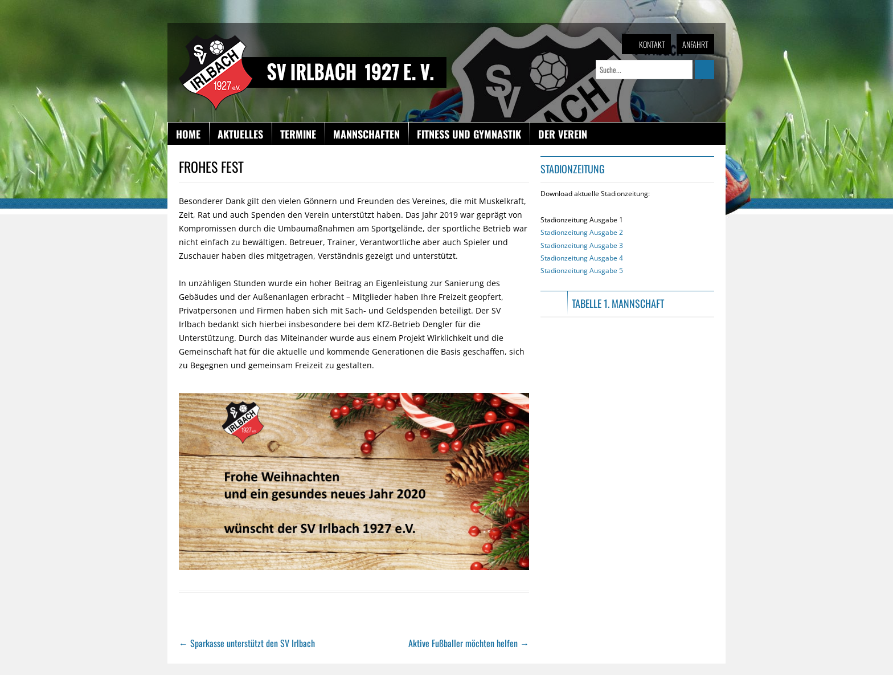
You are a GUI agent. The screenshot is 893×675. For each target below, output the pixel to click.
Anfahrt (695, 44)
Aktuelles (240, 134)
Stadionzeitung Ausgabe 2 (581, 232)
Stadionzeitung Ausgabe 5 (581, 270)
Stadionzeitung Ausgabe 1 (581, 245)
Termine (298, 134)
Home (188, 134)
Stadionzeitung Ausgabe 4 (581, 258)
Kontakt (652, 44)
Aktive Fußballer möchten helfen (468, 643)
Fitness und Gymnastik (469, 134)
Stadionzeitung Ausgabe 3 (581, 245)
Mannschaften (366, 134)
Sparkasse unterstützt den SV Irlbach (247, 643)
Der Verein (562, 134)
